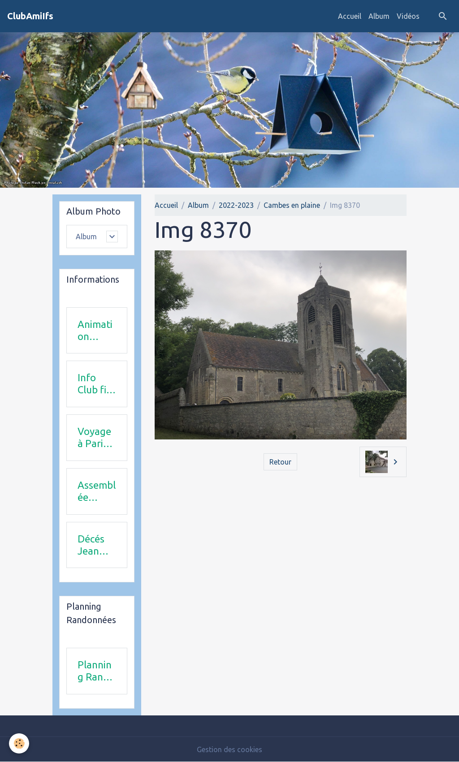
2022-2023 (236, 205)
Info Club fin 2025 (95, 384)
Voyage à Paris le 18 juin (94, 438)
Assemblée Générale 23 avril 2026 (97, 491)
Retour (280, 462)
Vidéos (408, 16)
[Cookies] (19, 743)
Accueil (349, 16)
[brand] (30, 16)
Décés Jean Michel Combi (92, 545)
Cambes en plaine (292, 205)
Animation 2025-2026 (95, 331)
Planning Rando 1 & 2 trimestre (96, 671)
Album (379, 16)
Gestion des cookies (229, 749)
